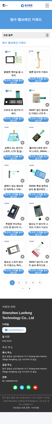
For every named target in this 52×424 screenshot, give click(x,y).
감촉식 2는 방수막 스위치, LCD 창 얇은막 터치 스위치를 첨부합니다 (13, 156)
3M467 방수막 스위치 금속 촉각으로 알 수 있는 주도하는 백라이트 (38, 276)
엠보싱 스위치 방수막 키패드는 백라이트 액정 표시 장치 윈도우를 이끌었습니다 (13, 276)
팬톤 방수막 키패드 (38, 74)
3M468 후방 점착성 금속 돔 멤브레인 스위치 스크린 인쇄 (38, 196)
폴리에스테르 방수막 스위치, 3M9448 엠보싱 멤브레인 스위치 (38, 156)
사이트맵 (35, 419)
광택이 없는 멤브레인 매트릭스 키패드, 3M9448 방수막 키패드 (13, 196)
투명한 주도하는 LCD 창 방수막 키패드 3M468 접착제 (13, 236)
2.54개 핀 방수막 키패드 (13, 116)
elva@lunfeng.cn (14, 341)
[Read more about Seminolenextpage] (22, 300)
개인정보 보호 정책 (21, 419)
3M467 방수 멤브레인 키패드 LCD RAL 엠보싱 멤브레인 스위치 (38, 116)
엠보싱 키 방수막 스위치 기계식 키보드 (38, 235)
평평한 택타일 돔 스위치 (13, 76)
